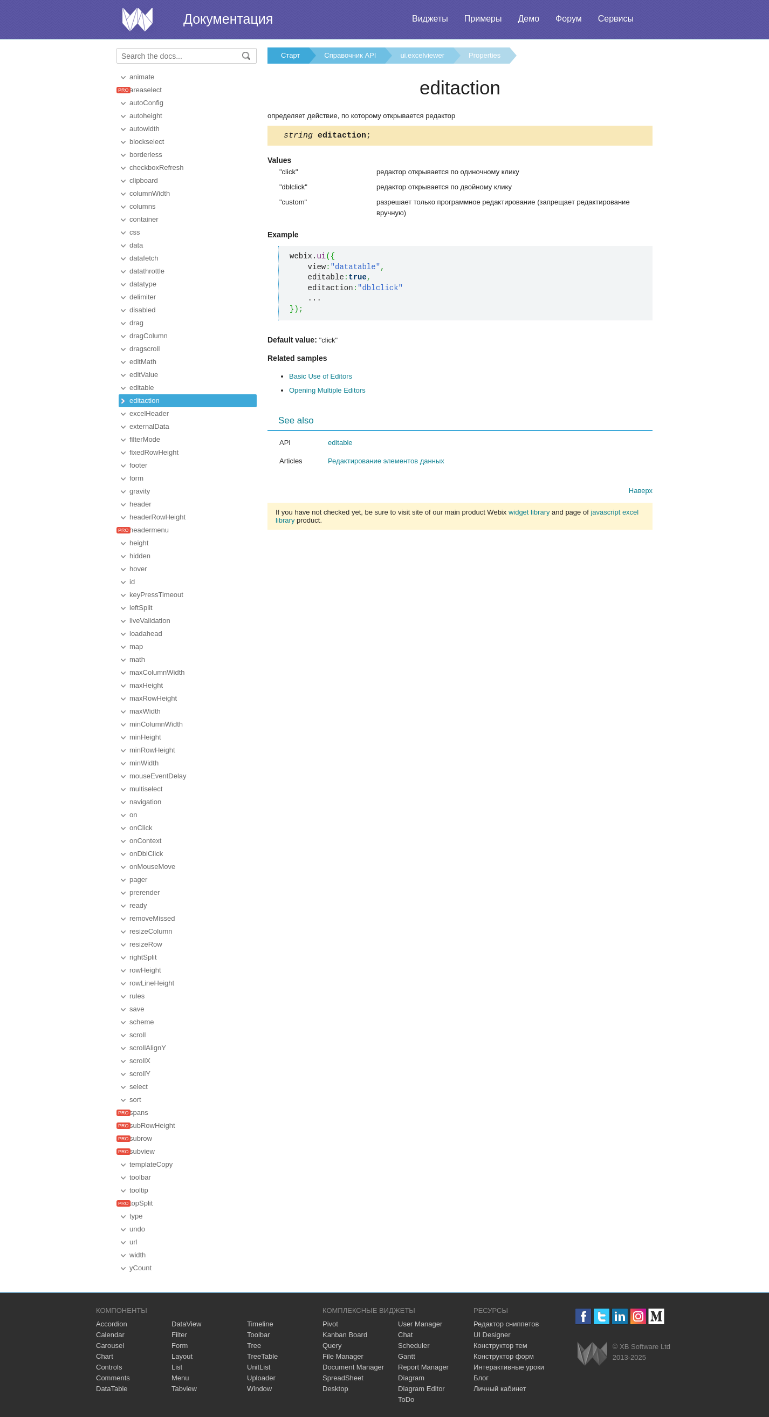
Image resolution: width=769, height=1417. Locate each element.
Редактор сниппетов (506, 1324)
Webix (592, 1353)
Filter (179, 1335)
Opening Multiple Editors (327, 392)
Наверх (641, 492)
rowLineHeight (151, 983)
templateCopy (151, 1164)
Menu (180, 1378)
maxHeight (146, 685)
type (136, 1216)
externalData (149, 426)
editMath (142, 362)
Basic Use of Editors (320, 378)
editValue (143, 375)
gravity (139, 491)
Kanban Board (344, 1335)
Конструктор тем (500, 1345)
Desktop (335, 1389)
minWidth (144, 763)
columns (142, 206)
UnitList (258, 1367)
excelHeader (149, 413)
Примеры (483, 18)
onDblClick (146, 854)
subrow (140, 1138)
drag (136, 323)
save (136, 1009)
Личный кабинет (499, 1389)
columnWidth (149, 193)
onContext (145, 841)
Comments (113, 1378)
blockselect (146, 142)
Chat (405, 1335)
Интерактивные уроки (508, 1367)
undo (137, 1229)
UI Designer (492, 1335)
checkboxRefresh (156, 167)
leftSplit (141, 608)
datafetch (144, 258)
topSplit (141, 1203)
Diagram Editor (421, 1389)
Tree (254, 1345)
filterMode (144, 439)
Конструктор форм (503, 1356)
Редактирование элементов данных (386, 462)
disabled (142, 310)
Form (179, 1345)
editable (141, 388)
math (137, 659)
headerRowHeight (157, 517)
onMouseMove (152, 866)
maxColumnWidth (157, 672)
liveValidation (149, 621)
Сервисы (616, 18)
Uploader (261, 1378)
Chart (104, 1356)
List (176, 1367)
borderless (145, 154)
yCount (140, 1268)
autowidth (144, 129)
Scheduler (414, 1345)
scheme (141, 1022)
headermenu (149, 530)
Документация (228, 18)
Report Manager (423, 1367)
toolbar (140, 1177)
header (140, 504)
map (136, 646)
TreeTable (262, 1356)
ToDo (406, 1399)
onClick (141, 828)
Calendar (110, 1335)
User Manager (420, 1324)
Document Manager (353, 1367)
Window (259, 1389)
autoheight (145, 116)
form (136, 478)
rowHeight (145, 970)
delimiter (142, 297)
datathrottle (146, 271)
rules (137, 996)
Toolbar (258, 1335)
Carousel (110, 1345)
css (134, 232)
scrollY (139, 1074)
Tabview (184, 1389)
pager (138, 879)
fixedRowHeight (153, 452)
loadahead (145, 633)
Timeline (260, 1324)
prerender (144, 892)
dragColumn (148, 336)
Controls (109, 1367)
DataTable (112, 1389)
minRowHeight (152, 750)
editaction (144, 400)
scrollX (139, 1061)
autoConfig (146, 103)
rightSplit (143, 957)
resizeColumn (150, 931)
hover (138, 569)
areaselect (145, 90)
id (132, 582)
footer (138, 465)
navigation (145, 802)
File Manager (342, 1356)
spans (138, 1112)
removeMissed (152, 918)
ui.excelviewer (422, 55)
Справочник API (350, 55)
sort (135, 1100)
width (137, 1255)
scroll (137, 1035)
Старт (290, 55)
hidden (139, 556)
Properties (484, 55)
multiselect (145, 789)
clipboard (143, 180)
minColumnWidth (156, 724)
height (138, 543)
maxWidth (145, 711)
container (143, 219)
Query (331, 1345)
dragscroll (144, 349)
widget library (529, 514)
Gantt (406, 1356)
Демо (528, 18)
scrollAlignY (147, 1048)
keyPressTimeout (156, 595)
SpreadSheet (342, 1378)
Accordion (111, 1324)
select (138, 1087)
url (133, 1242)
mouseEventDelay (158, 776)
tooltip (138, 1190)
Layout (182, 1356)
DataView (186, 1324)
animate (141, 77)
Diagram (411, 1378)
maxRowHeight (153, 698)
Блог (481, 1378)
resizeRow (145, 944)
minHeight (145, 737)
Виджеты (430, 18)
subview (142, 1151)
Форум (568, 18)
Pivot (330, 1324)
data (136, 245)
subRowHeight (152, 1125)
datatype (142, 284)
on (133, 815)
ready (138, 905)
